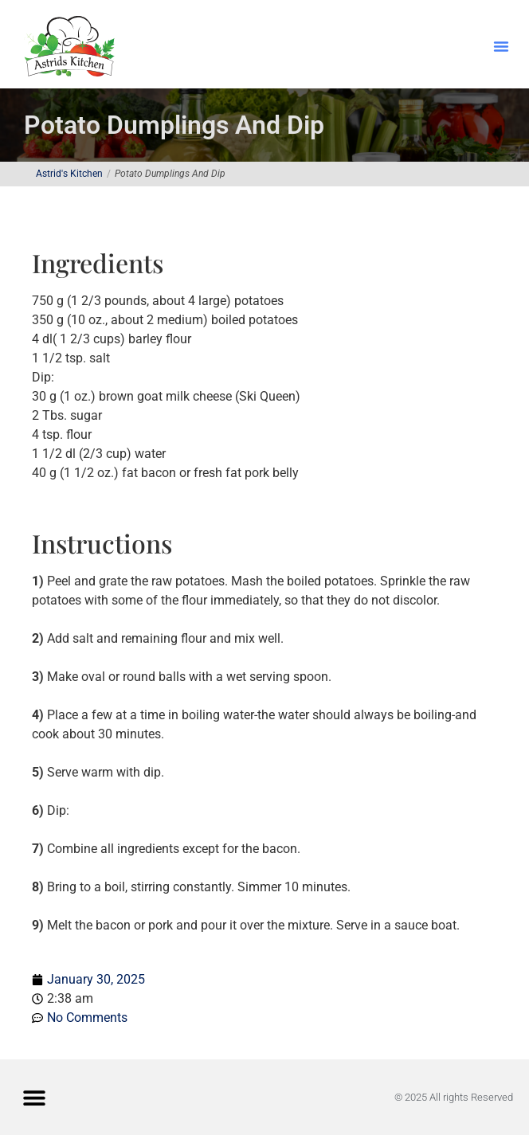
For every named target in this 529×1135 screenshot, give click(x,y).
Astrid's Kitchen (69, 173)
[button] (501, 46)
